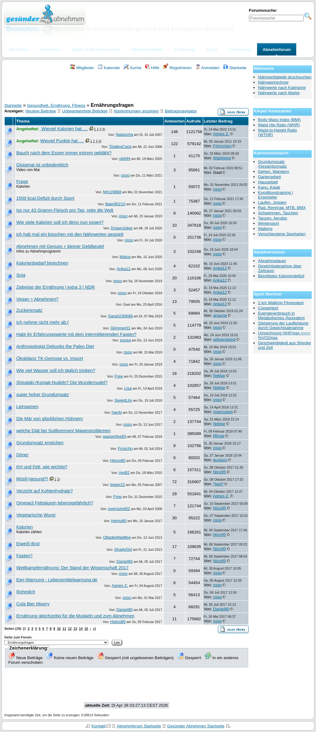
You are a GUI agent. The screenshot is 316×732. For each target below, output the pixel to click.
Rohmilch (25, 591)
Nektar (219, 375)
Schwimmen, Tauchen (278, 213)
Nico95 (219, 472)
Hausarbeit (268, 182)
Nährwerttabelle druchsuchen (284, 77)
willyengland (224, 339)
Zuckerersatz (29, 310)
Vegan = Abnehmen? (37, 299)
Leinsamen (27, 406)
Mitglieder (82, 67)
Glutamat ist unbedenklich (42, 164)
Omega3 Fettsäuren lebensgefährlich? (54, 502)
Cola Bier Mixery (33, 603)
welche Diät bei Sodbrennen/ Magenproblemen (63, 430)
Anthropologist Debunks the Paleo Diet (55, 346)
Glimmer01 (120, 328)
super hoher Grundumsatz (42, 394)
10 (59, 628)
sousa (125, 340)
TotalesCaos (120, 146)
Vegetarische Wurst (36, 514)
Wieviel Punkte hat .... (62, 140)
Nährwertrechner (273, 82)
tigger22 (117, 484)
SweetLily (123, 400)
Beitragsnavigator (181, 111)
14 (81, 628)
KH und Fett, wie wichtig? (41, 466)
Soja (20, 275)
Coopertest (268, 308)
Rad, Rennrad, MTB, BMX (282, 207)
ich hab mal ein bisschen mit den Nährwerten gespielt (69, 234)
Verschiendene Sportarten (282, 234)
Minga (218, 435)
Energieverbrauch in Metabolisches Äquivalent (281, 315)
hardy (117, 412)
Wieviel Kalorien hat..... (64, 128)
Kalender (109, 67)
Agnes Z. (221, 134)
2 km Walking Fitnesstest (281, 302)
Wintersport (268, 223)
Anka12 (124, 268)
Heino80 (118, 460)
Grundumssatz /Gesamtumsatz (272, 164)
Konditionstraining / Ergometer (275, 194)
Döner (22, 454)
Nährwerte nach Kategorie (282, 87)
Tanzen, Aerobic (272, 218)
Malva (125, 256)
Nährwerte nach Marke (279, 92)
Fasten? (24, 555)
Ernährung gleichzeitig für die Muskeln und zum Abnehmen (75, 615)
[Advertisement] (126, 87)
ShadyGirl (123, 549)
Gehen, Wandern (273, 171)
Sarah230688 (120, 316)
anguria (220, 315)
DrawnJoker (122, 228)
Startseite (235, 67)
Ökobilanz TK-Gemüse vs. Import (49, 358)
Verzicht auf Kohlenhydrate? (44, 490)
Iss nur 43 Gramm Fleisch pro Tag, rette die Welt (65, 210)
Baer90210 (115, 204)
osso (125, 175)
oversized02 (119, 508)
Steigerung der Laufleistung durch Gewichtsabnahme (283, 325)
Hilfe (152, 67)
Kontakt (98, 726)
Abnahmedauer (272, 260)
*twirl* (218, 484)
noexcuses (223, 411)
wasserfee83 (114, 436)
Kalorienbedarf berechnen (42, 263)
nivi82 (124, 472)
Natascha (124, 134)
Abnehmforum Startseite (139, 726)
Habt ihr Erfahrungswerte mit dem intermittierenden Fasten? (76, 334)
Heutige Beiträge (40, 111)
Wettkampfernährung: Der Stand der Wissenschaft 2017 (72, 567)
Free (118, 376)
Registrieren (177, 67)
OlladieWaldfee (117, 537)
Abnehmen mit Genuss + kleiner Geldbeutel (60, 246)
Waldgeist (222, 158)
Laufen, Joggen (272, 202)
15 (86, 628)
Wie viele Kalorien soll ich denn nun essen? (60, 222)
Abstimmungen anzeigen (136, 111)
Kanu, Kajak (269, 187)
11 (64, 628)
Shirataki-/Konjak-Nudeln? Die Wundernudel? (61, 382)
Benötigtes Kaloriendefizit (281, 276)
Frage (22, 181)
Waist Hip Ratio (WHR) (279, 125)
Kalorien (24, 527)
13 (75, 628)
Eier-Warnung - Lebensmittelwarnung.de (57, 579)
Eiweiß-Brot (28, 543)
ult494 (124, 158)
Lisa (128, 388)
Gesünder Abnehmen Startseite (196, 726)
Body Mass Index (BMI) (279, 119)
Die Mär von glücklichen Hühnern (49, 418)
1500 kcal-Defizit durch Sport (45, 198)
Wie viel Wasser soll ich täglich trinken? (55, 370)
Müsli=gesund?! (32, 478)
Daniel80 (124, 561)
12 (70, 628)
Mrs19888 (112, 192)
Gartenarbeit (269, 176)
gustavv (220, 460)
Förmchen (222, 146)
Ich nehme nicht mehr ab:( (42, 322)
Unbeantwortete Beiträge (84, 111)
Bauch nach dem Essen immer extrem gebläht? (64, 152)
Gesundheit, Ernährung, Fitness (56, 105)
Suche (133, 67)
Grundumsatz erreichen (40, 442)
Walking (265, 228)
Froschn (125, 448)
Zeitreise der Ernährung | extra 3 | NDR (55, 287)
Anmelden (207, 67)
